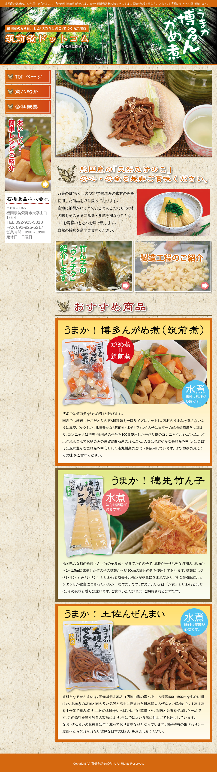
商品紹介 (28, 92)
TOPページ (28, 77)
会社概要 (28, 107)
